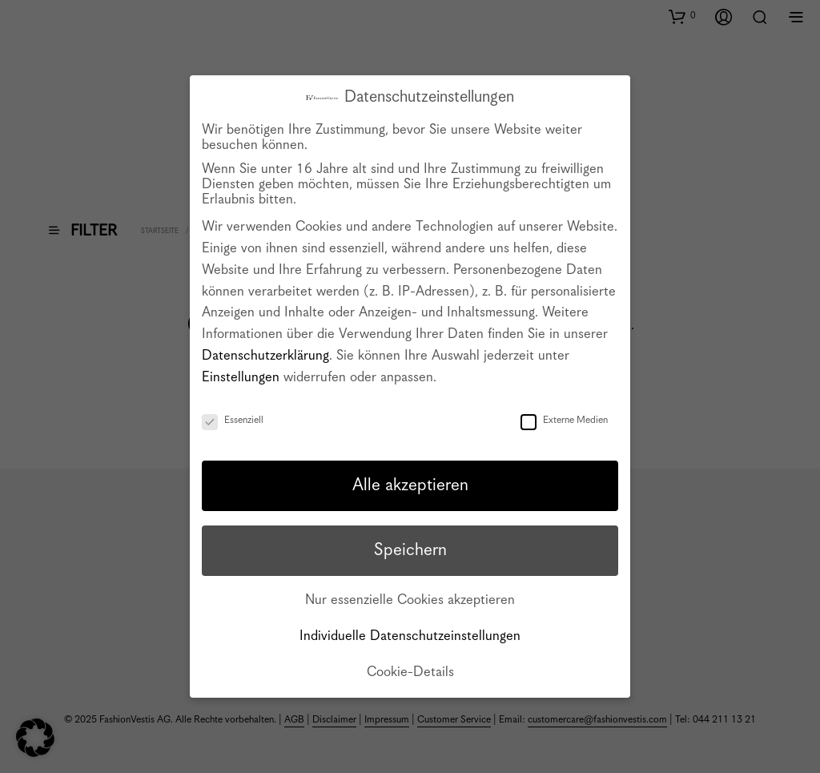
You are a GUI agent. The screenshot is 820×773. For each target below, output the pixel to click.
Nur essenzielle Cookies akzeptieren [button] (410, 600)
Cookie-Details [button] (410, 672)
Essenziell (232, 420)
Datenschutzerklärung (265, 356)
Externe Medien (564, 420)
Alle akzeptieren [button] (410, 485)
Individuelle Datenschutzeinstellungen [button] (410, 636)
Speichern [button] (410, 550)
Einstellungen (240, 377)
